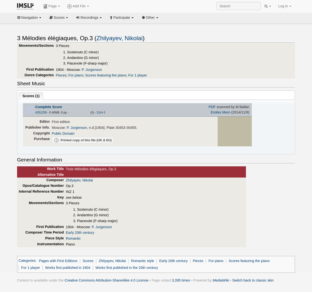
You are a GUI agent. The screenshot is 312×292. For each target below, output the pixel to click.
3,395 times (181, 280)
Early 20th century (80, 233)
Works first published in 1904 (67, 268)
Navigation (29, 17)
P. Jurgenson (92, 70)
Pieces (61, 75)
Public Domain (63, 133)
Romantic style (142, 261)
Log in (284, 6)
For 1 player (137, 75)
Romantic (73, 238)
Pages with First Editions (58, 261)
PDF (212, 107)
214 (99, 112)
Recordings (89, 17)
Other (150, 17)
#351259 (41, 112)
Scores (58, 17)
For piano (75, 75)
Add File (78, 6)
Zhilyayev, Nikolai (120, 38)
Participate (121, 17)
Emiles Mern (220, 112)
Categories (27, 261)
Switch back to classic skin (253, 280)
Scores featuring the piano (105, 75)
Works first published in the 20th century (127, 268)
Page (51, 6)
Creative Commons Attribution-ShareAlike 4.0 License (106, 280)
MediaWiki (221, 280)
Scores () (30, 96)
